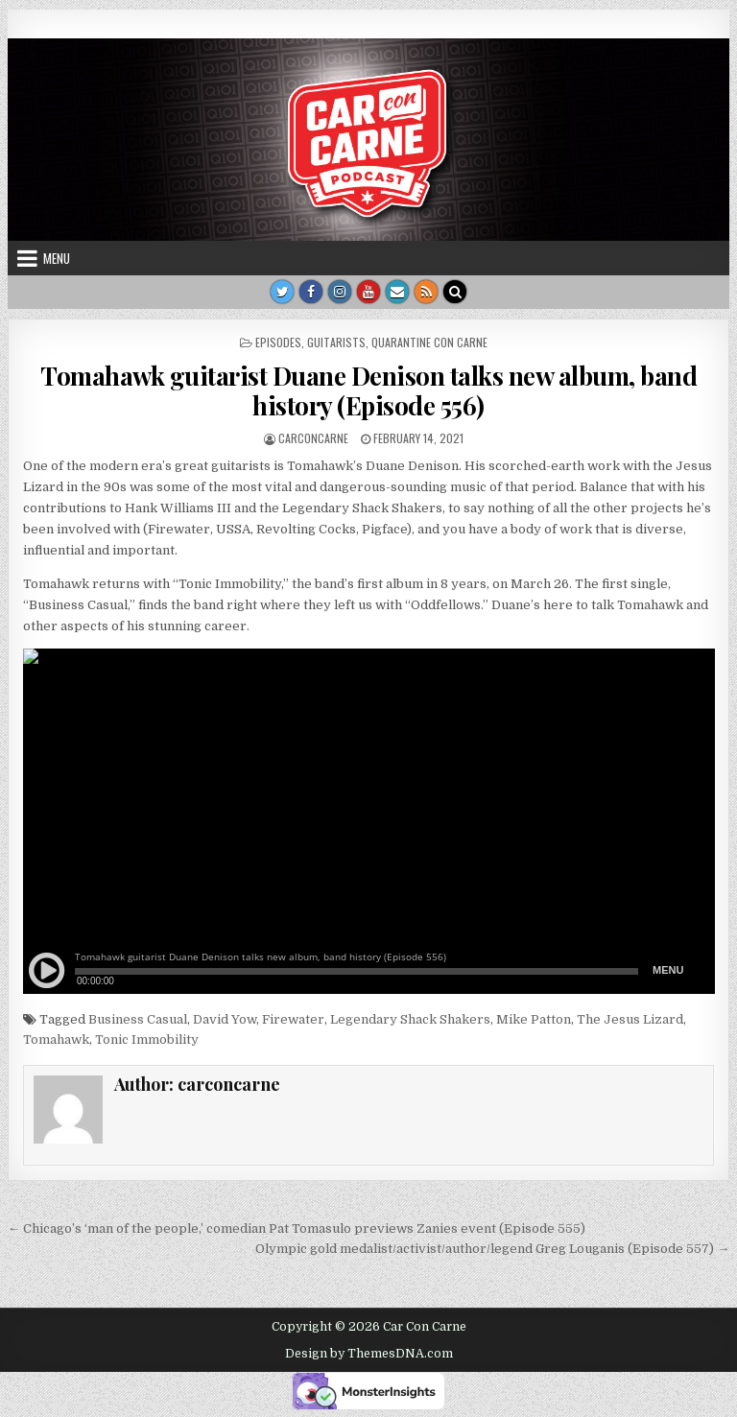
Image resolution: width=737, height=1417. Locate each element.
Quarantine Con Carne (429, 342)
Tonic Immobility (147, 1039)
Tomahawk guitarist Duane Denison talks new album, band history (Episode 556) (368, 390)
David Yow (224, 1019)
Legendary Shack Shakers (410, 1019)
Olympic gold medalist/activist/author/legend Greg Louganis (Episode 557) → (492, 1248)
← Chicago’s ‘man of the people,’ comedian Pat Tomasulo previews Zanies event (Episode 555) (296, 1228)
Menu (56, 258)
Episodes (278, 342)
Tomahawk (56, 1039)
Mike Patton (533, 1019)
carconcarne (313, 438)
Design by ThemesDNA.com (369, 1353)
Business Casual (137, 1019)
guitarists (336, 342)
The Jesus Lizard (630, 1019)
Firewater (293, 1019)
